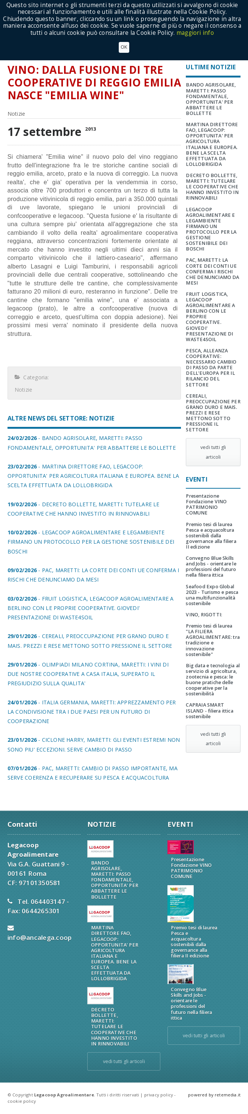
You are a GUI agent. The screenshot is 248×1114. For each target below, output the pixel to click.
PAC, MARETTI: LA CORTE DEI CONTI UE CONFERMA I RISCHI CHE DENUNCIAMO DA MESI (212, 271)
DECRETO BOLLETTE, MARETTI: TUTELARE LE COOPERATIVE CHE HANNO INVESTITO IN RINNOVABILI (212, 186)
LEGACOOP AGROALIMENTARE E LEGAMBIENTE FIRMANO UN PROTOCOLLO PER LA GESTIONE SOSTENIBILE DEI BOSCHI (211, 229)
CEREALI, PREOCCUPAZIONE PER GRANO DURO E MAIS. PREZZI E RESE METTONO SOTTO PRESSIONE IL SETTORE (213, 413)
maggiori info (195, 33)
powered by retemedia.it (214, 1095)
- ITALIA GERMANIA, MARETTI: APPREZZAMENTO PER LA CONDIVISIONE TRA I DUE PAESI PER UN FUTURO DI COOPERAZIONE (91, 712)
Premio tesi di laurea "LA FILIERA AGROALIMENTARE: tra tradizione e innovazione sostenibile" (213, 640)
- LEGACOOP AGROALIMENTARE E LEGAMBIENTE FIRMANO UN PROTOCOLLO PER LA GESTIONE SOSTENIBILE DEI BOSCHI (90, 542)
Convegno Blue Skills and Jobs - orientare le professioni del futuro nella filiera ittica (211, 566)
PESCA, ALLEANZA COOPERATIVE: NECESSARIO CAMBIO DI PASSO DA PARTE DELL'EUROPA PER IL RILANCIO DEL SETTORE (211, 367)
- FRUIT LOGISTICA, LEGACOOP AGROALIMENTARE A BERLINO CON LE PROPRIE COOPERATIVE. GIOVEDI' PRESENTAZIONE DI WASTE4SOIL (90, 608)
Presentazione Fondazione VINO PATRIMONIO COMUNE (206, 504)
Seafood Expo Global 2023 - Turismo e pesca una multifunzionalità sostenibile (212, 595)
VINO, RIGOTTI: (204, 614)
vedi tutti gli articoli (213, 452)
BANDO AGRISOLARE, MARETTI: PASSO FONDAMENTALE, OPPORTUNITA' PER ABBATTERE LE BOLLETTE (211, 99)
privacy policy (158, 1095)
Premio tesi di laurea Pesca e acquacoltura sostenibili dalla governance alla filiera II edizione (211, 535)
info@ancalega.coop (39, 937)
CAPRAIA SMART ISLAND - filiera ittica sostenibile (209, 710)
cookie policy (21, 1101)
